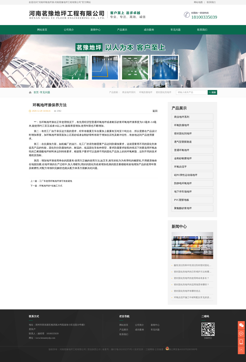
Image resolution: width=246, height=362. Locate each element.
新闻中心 (96, 29)
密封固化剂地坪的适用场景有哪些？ (191, 284)
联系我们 (211, 2)
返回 (155, 111)
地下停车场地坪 (183, 191)
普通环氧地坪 (181, 150)
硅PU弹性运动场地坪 (185, 175)
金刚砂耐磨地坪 (183, 158)
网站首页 (42, 29)
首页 (36, 92)
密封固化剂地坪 (163, 92)
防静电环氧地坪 (183, 183)
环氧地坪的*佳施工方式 (50, 186)
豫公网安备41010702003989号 (183, 349)
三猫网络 (149, 349)
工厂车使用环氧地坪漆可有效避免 (55, 181)
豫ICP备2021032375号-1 (122, 349)
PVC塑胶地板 (181, 200)
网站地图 (198, 2)
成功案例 (149, 29)
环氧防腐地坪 (145, 92)
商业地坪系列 (128, 92)
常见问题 (176, 29)
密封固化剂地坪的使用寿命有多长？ (191, 278)
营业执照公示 (94, 349)
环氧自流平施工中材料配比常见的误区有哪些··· (197, 297)
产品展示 (122, 29)
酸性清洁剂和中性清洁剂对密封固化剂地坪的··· (197, 265)
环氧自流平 (180, 166)
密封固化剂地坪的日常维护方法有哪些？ (194, 272)
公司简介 (69, 29)
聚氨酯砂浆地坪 (183, 208)
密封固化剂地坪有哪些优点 (187, 291)
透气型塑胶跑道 (183, 141)
